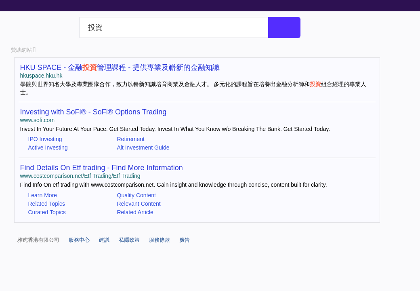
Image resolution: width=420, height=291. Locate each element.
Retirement (131, 139)
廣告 (184, 240)
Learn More (42, 195)
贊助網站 (23, 50)
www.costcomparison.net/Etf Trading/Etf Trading (80, 176)
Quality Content (136, 195)
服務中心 (79, 240)
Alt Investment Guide (143, 147)
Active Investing (48, 147)
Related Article (135, 212)
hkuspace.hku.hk (41, 75)
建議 (104, 240)
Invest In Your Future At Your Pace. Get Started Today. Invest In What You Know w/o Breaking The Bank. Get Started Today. (175, 129)
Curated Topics (47, 212)
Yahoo (44, 27)
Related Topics (46, 203)
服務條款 (159, 240)
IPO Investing (45, 139)
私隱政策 (129, 240)
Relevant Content (139, 203)
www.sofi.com (37, 120)
